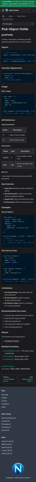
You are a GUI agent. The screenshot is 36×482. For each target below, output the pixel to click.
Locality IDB (7, 450)
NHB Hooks (7, 447)
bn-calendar (23, 3)
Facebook (6, 427)
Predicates (5, 404)
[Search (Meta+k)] (32, 10)
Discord (5, 430)
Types (4, 407)
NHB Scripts (7, 453)
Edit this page (8, 366)
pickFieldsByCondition (12, 351)
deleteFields (9, 359)
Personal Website (9, 418)
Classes (4, 401)
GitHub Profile (7, 441)
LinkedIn (6, 421)
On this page (7, 24)
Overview (5, 395)
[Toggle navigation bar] (3, 10)
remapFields (9, 356)
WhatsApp (6, 424)
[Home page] (3, 16)
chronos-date (13, 3)
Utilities (4, 398)
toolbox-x (5, 3)
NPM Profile (7, 444)
